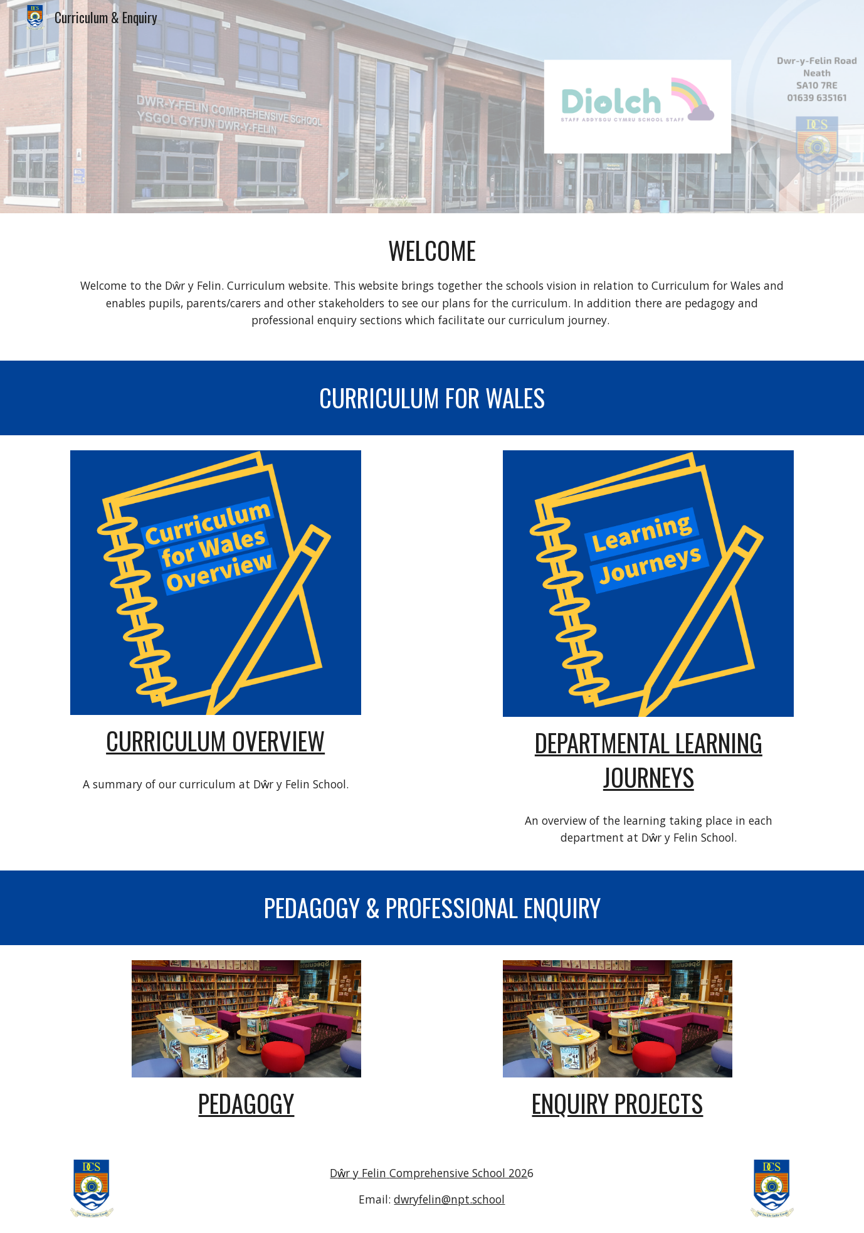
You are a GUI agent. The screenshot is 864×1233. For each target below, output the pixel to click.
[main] (432, 287)
